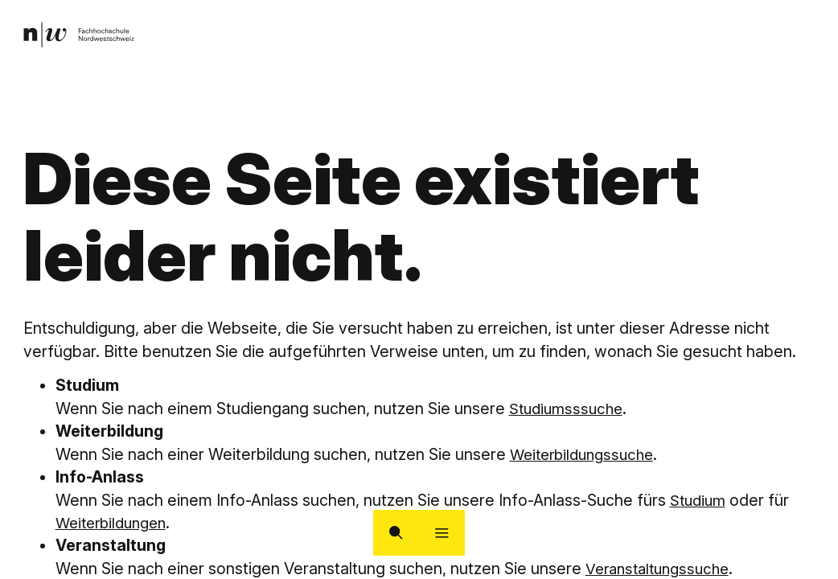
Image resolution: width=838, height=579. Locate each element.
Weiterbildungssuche (586, 454)
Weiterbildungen (115, 522)
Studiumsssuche (569, 408)
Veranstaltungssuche (662, 568)
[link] (82, 37)
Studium (699, 500)
